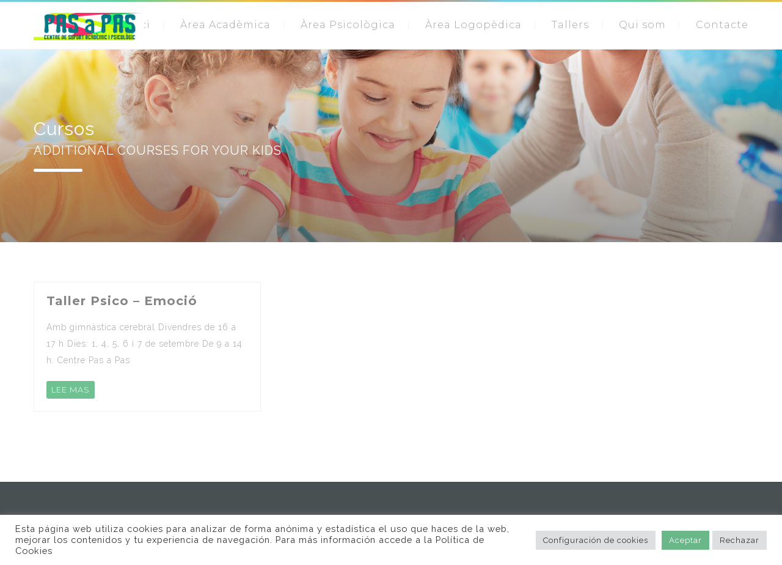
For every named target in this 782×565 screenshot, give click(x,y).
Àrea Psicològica (348, 25)
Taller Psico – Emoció (121, 301)
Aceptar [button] (685, 540)
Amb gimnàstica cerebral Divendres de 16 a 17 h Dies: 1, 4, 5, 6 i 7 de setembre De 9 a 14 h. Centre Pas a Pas (144, 343)
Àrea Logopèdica (473, 25)
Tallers (570, 25)
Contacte (722, 25)
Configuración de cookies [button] (595, 540)
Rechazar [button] (739, 540)
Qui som (642, 25)
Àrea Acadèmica (225, 25)
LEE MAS (70, 389)
